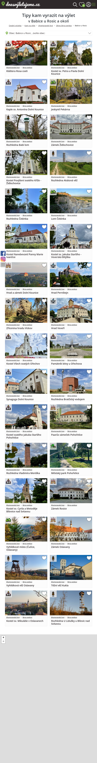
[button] (3, 638)
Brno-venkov (27, 67)
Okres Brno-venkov (64, 25)
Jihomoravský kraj (45, 25)
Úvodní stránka (15, 25)
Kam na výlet (30, 25)
